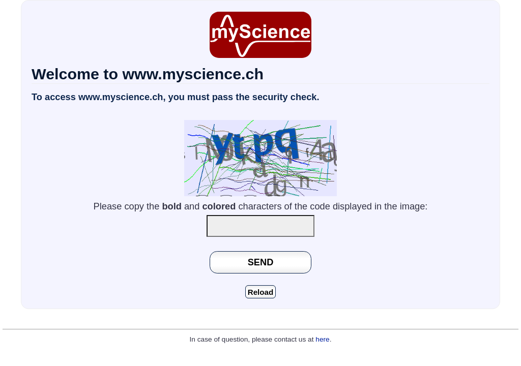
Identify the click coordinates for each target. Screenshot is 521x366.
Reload (261, 292)
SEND (261, 262)
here (322, 339)
